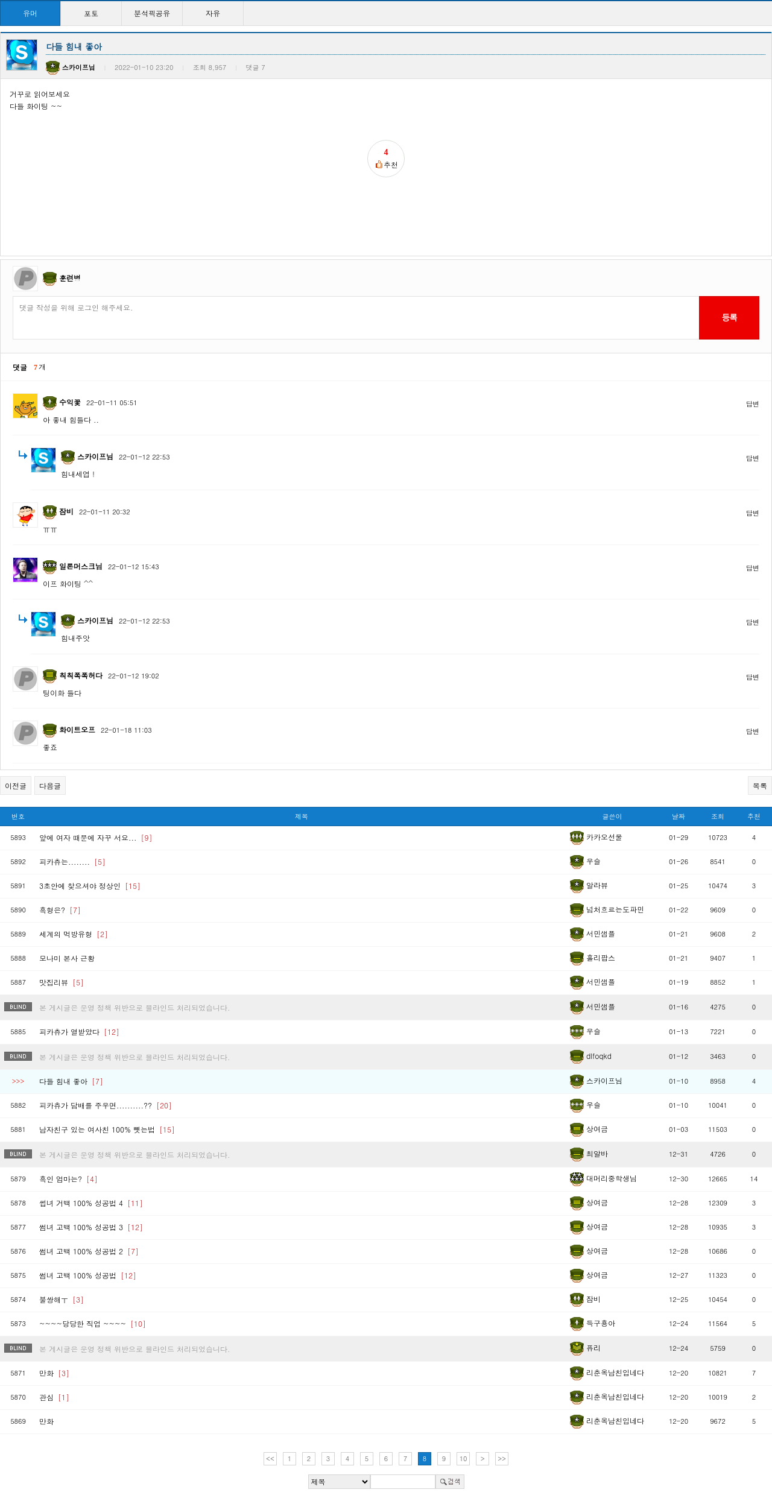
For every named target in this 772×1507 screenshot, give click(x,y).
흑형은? (60, 910)
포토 (91, 13)
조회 (717, 816)
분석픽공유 (152, 13)
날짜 (678, 816)
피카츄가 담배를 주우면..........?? (105, 1105)
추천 (754, 816)
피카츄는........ (72, 861)
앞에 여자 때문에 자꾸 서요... (96, 837)
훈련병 (70, 278)
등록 (728, 317)
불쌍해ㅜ (61, 1299)
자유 (213, 13)
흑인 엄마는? (68, 1179)
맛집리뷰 (61, 982)
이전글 (16, 785)
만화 (54, 1373)
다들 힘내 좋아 (71, 1081)
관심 (54, 1397)
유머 (30, 13)
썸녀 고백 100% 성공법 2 (89, 1251)
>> (502, 1458)
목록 (760, 785)
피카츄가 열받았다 (79, 1031)
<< (270, 1458)
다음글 (50, 785)
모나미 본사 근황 (67, 958)
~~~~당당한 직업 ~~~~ (92, 1323)
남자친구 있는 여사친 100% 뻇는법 (107, 1129)
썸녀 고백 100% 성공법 (87, 1275)
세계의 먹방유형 (73, 934)
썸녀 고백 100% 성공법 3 (91, 1227)
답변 (752, 403)
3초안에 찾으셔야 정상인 (90, 885)
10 (463, 1458)
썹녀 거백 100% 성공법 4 (91, 1203)
